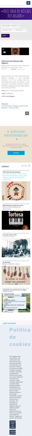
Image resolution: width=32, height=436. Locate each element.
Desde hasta (16, 170)
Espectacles (20, 177)
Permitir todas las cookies (12, 424)
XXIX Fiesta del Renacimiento (11, 172)
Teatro (19, 174)
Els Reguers (15, 106)
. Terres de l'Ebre (13, 108)
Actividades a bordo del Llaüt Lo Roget (14, 290)
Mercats (9, 174)
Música (24, 174)
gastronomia (24, 106)
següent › (29, 166)
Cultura (21, 176)
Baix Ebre (5, 108)
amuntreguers (10, 96)
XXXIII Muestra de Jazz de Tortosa (13, 205)
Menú (28, 3)
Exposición (12, 177)
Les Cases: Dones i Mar (10, 235)
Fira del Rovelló (6, 106)
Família (14, 174)
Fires (4, 174)
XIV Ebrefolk (6, 262)
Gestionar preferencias (13, 432)
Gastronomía (7, 179)
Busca (4, 35)
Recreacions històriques (10, 176)
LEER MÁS (16, 153)
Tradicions (6, 236)
